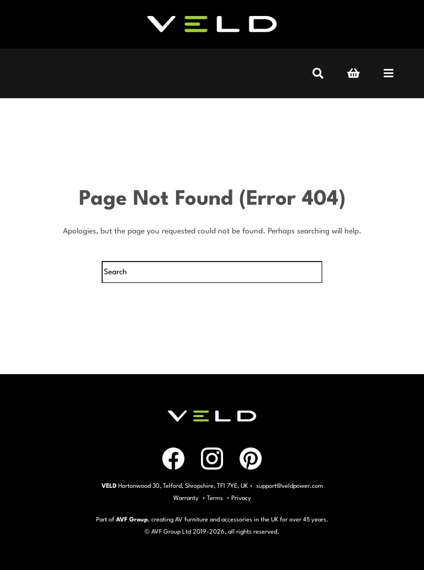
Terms (215, 499)
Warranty (186, 499)
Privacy (241, 499)
